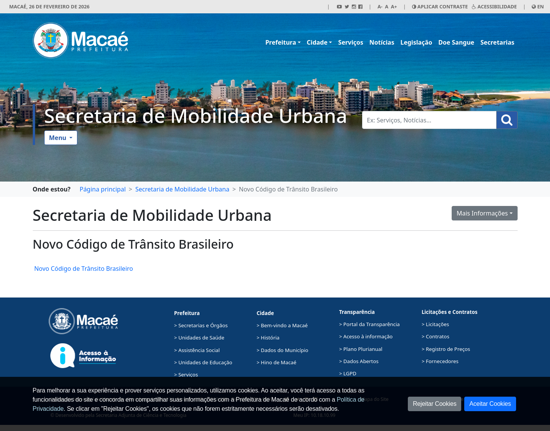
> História (268, 337)
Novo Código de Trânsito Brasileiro (83, 268)
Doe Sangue (456, 42)
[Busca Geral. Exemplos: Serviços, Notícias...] (429, 120)
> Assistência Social (197, 350)
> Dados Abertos (358, 361)
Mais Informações (482, 213)
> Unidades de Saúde (199, 337)
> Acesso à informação (366, 336)
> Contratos (435, 336)
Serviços (350, 42)
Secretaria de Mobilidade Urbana (195, 115)
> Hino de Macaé (276, 362)
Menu (58, 137)
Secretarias (497, 42)
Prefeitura (280, 42)
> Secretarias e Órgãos (201, 325)
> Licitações (435, 324)
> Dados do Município (282, 350)
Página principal (103, 189)
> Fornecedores (440, 361)
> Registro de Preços (446, 349)
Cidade (317, 42)
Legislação (416, 42)
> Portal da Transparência (369, 324)
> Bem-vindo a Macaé (282, 325)
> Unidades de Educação (203, 362)
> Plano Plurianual (360, 349)
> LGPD (347, 373)
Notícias (381, 42)
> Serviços (186, 374)
